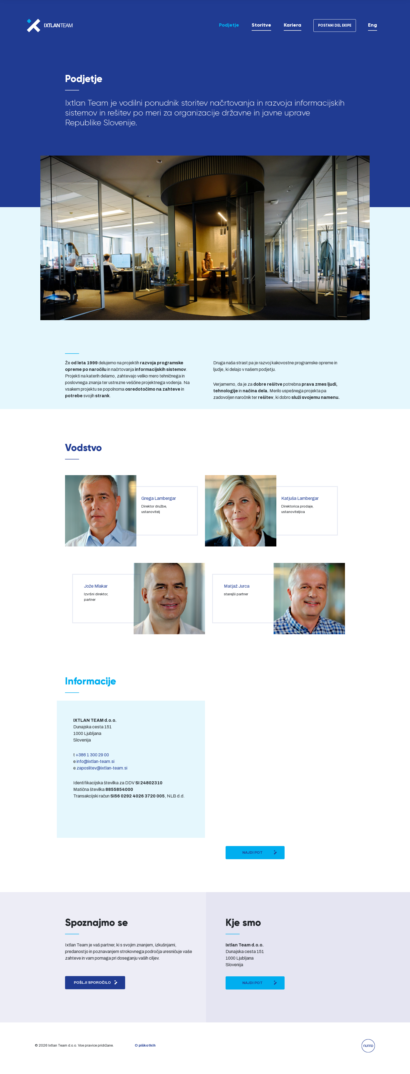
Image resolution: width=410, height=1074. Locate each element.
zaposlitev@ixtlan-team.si (102, 768)
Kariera (292, 25)
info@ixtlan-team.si (95, 761)
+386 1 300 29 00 (92, 754)
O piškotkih (145, 1045)
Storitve (261, 25)
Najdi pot (260, 852)
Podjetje (229, 25)
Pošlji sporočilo (96, 982)
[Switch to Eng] (372, 25)
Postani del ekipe (334, 25)
